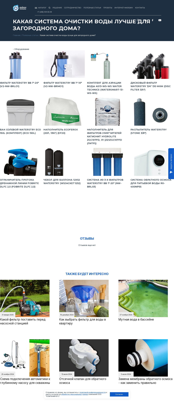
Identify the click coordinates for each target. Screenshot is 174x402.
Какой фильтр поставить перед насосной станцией (23, 321)
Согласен (119, 394)
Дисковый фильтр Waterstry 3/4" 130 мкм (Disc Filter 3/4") (151, 86)
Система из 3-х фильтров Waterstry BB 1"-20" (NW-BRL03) (105, 183)
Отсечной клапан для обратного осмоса (82, 381)
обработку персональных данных (74, 394)
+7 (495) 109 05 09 (44, 12)
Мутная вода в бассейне (136, 319)
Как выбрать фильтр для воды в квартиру (82, 321)
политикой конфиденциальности (93, 392)
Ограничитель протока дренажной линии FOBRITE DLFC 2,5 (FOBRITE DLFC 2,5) (19, 183)
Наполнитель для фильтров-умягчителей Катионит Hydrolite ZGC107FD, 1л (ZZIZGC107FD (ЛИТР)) (104, 136)
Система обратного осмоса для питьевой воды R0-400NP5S (151, 183)
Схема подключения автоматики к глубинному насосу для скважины (25, 381)
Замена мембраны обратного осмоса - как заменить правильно (145, 381)
